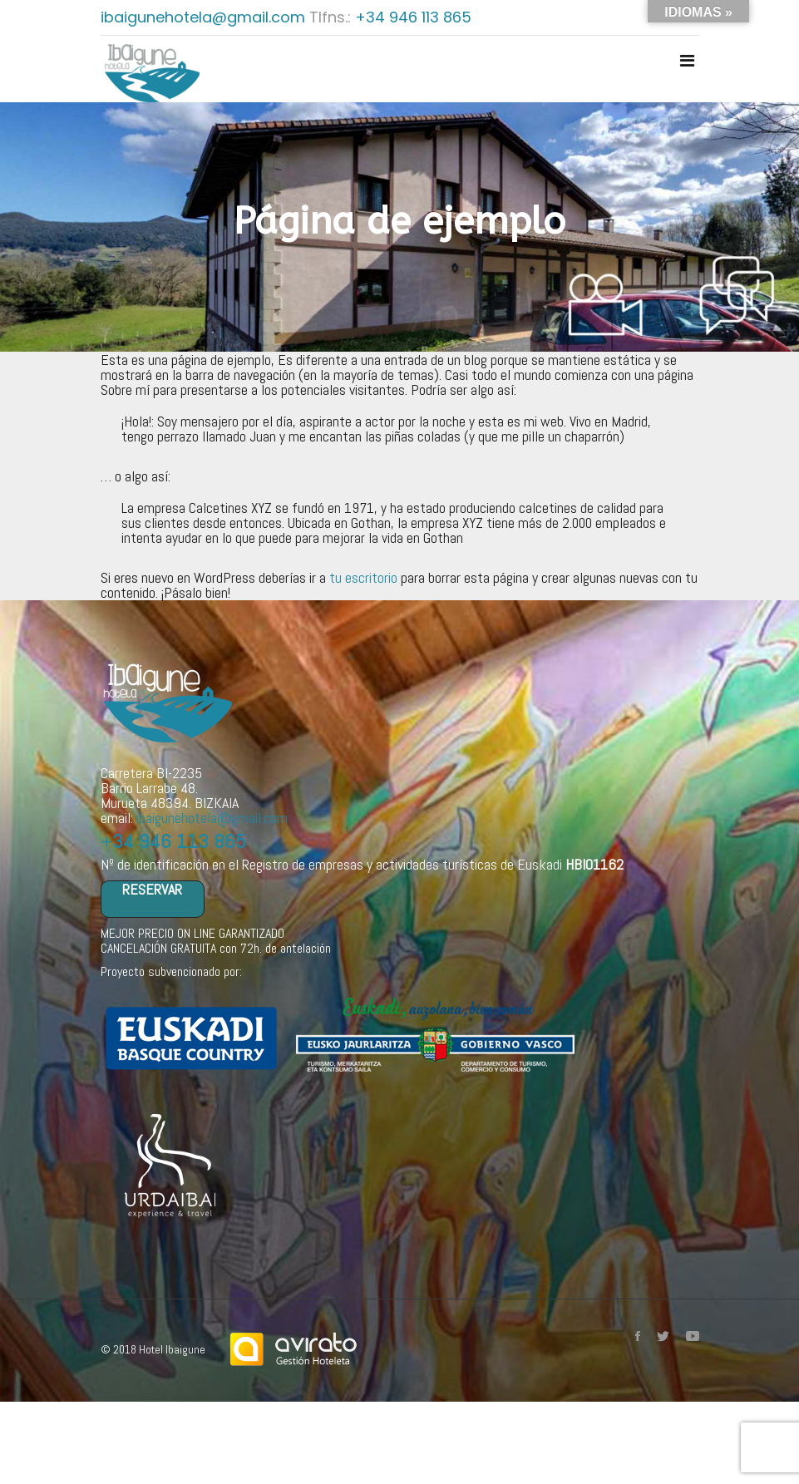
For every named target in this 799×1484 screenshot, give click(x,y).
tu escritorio (363, 577)
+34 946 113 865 (413, 17)
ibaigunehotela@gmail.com (205, 17)
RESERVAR (152, 889)
